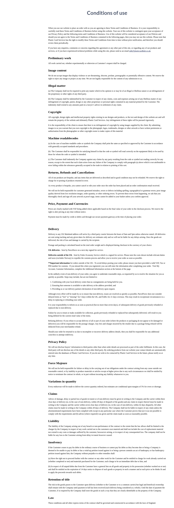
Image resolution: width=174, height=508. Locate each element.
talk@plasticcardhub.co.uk (140, 51)
